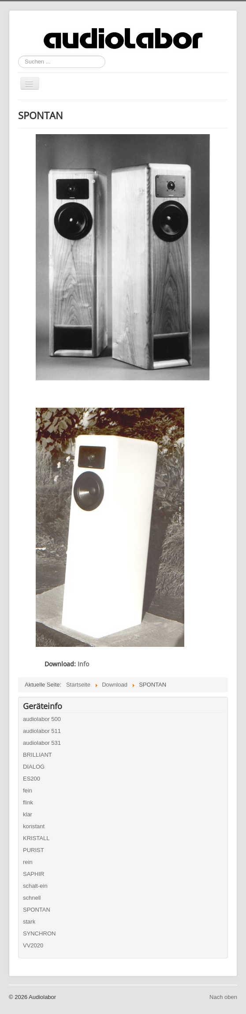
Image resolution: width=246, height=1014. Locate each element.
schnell (32, 897)
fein (27, 790)
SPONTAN (36, 909)
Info (83, 664)
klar (27, 814)
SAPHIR (33, 874)
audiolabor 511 (42, 731)
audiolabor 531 (42, 743)
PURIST (33, 850)
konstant (34, 826)
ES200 (31, 778)
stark (29, 921)
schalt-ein (35, 886)
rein (28, 862)
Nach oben (223, 997)
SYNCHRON (39, 933)
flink (28, 802)
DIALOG (34, 766)
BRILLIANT (37, 754)
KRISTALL (36, 838)
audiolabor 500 (42, 719)
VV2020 (33, 945)
